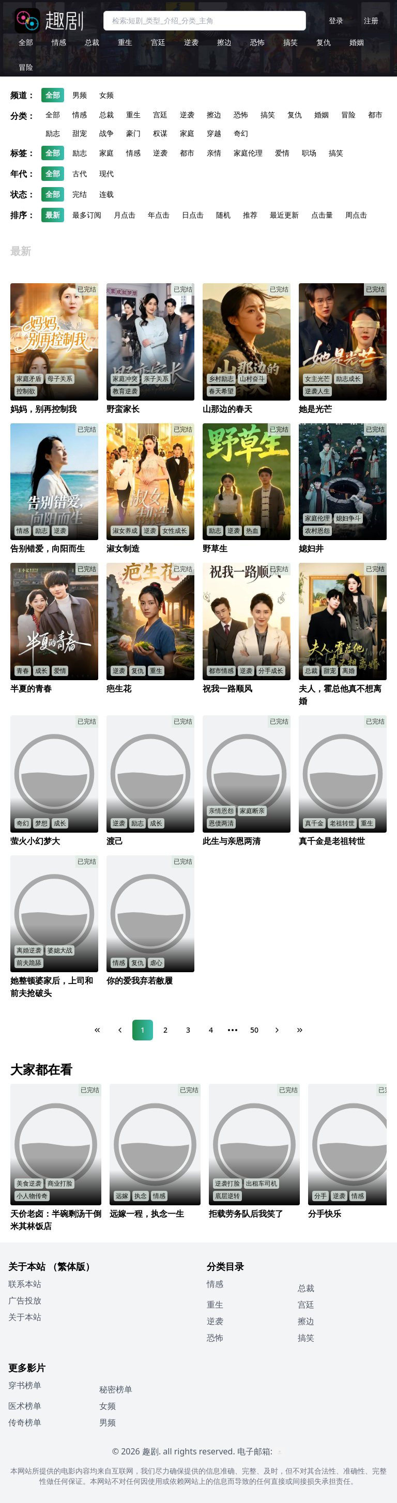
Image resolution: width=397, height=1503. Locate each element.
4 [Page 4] (211, 1030)
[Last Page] (299, 1030)
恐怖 (257, 42)
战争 (106, 133)
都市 (375, 114)
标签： (22, 153)
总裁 (92, 42)
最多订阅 (86, 215)
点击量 (322, 215)
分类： (22, 115)
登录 (336, 20)
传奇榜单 (24, 1422)
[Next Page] (277, 1030)
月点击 (124, 215)
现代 (106, 173)
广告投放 (24, 1300)
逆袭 (191, 42)
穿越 (214, 133)
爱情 (282, 153)
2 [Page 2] (165, 1030)
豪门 (133, 133)
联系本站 (24, 1284)
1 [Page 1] (143, 1030)
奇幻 (241, 133)
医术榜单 (24, 1406)
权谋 (160, 133)
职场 (309, 153)
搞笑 (290, 42)
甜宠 (79, 133)
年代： (22, 173)
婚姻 (356, 42)
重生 (125, 42)
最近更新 (284, 215)
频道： (22, 95)
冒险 (26, 67)
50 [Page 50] (254, 1030)
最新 (52, 215)
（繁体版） (71, 1266)
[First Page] (97, 1030)
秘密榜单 (115, 1389)
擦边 (224, 42)
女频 (106, 95)
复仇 (323, 42)
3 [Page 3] (188, 1030)
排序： (22, 215)
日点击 (193, 215)
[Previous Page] (120, 1030)
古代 (79, 173)
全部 (26, 42)
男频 (79, 95)
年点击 (159, 215)
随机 (223, 215)
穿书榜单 (24, 1385)
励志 (52, 133)
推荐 (250, 215)
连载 (106, 194)
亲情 (214, 153)
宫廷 (158, 42)
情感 (59, 42)
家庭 (187, 133)
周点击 (356, 215)
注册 (371, 20)
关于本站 (24, 1317)
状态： (22, 194)
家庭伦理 (248, 153)
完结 (79, 194)
